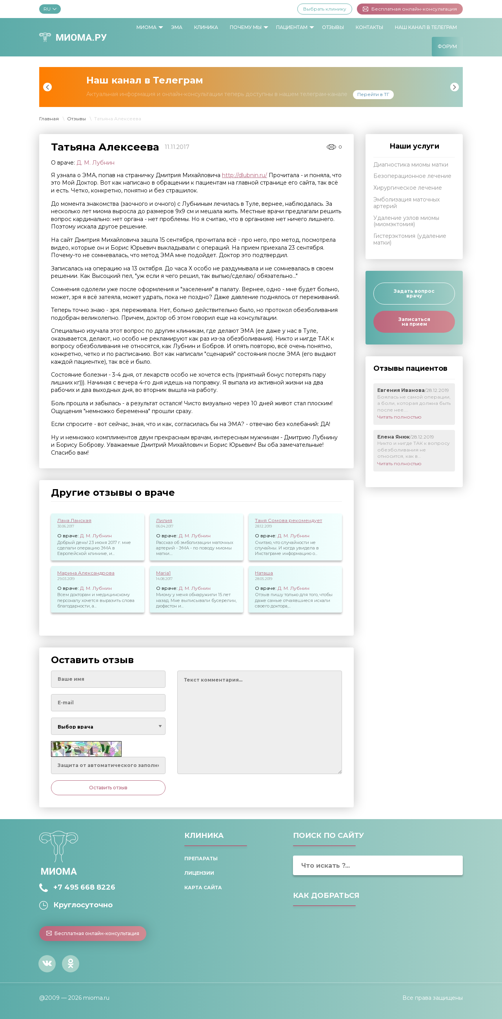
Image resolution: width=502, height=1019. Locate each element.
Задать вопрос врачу (414, 293)
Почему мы (246, 27)
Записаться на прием (414, 321)
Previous (47, 87)
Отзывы (333, 27)
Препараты (201, 858)
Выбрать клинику (324, 9)
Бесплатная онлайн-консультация (410, 9)
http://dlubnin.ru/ (244, 175)
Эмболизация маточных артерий (406, 203)
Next (454, 87)
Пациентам (291, 27)
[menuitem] (148, 27)
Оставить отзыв (108, 788)
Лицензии (199, 873)
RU (50, 9)
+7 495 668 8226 (84, 887)
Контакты (369, 27)
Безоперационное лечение (412, 176)
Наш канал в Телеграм (426, 27)
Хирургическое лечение (407, 187)
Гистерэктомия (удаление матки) (409, 239)
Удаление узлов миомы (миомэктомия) (406, 221)
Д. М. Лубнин (95, 162)
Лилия (164, 520)
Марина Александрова (86, 573)
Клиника (206, 27)
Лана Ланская (74, 520)
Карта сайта (203, 887)
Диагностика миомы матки (410, 164)
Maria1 (163, 573)
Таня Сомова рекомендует (288, 520)
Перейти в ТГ (373, 94)
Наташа (264, 573)
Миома (146, 27)
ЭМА (176, 27)
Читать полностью (399, 417)
